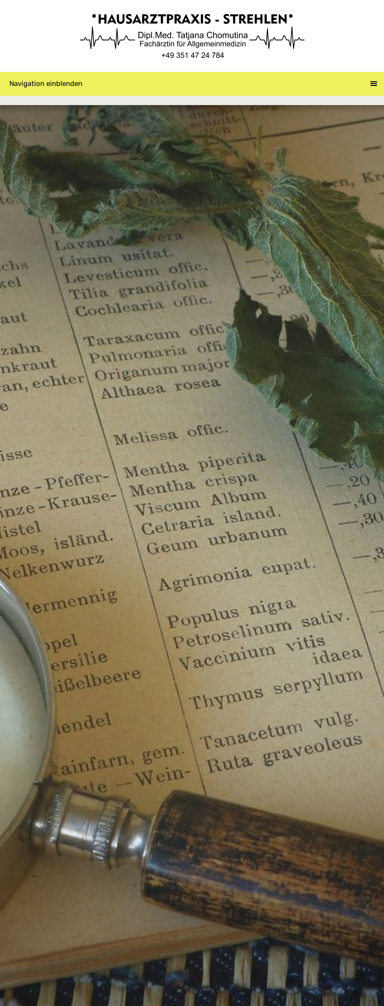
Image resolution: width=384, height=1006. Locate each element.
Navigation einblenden (45, 83)
